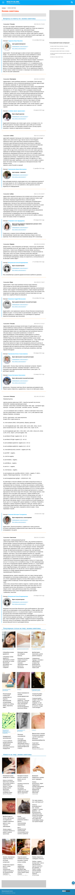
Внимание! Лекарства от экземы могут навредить (38, 777)
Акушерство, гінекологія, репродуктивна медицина (6, 731)
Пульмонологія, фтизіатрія (7, 690)
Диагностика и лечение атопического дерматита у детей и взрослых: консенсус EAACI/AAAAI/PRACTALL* (39, 737)
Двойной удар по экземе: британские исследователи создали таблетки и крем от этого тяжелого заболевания (8, 821)
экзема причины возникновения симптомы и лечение (60, 54)
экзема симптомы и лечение (57, 48)
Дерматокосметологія (8, 649)
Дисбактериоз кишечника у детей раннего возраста (37, 654)
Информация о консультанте (20, 46)
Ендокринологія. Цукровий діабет (36, 690)
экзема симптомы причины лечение (59, 46)
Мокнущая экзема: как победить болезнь (23, 654)
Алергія (19, 689)
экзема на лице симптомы (56, 56)
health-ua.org (15, 2)
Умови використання (7, 891)
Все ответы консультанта (19, 48)
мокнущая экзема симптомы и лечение (59, 51)
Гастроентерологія (37, 649)
